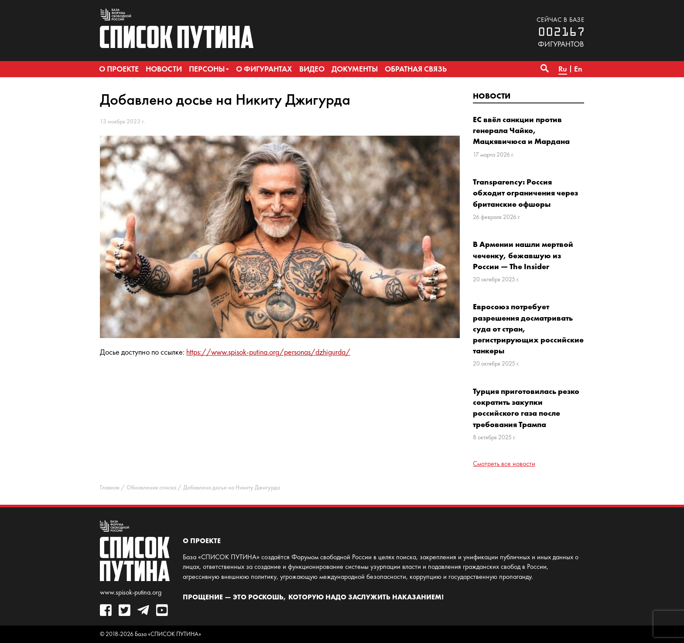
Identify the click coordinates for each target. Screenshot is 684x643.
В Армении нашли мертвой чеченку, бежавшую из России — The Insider (523, 255)
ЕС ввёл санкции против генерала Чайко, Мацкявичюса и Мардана (521, 130)
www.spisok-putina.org (130, 592)
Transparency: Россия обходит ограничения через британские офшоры (525, 193)
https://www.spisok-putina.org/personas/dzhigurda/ (268, 352)
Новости (491, 96)
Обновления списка (151, 487)
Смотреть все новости (504, 463)
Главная (110, 487)
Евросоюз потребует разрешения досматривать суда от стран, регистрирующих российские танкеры (528, 328)
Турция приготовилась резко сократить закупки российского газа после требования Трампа (526, 407)
